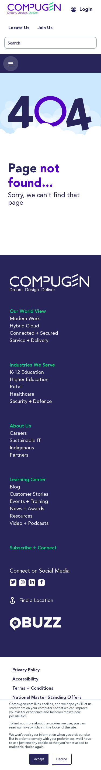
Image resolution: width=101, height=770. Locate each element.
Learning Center (28, 479)
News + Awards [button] (27, 508)
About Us (20, 426)
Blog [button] (15, 487)
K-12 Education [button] (27, 372)
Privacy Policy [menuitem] (26, 670)
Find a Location (36, 600)
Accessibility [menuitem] (25, 679)
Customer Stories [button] (29, 494)
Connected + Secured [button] (34, 333)
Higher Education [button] (29, 379)
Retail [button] (16, 386)
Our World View (28, 311)
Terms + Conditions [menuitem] (32, 688)
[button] (34, 9)
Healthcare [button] (22, 394)
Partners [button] (19, 455)
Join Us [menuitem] (45, 28)
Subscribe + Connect (33, 548)
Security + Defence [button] (31, 401)
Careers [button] (18, 433)
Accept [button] (39, 759)
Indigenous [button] (22, 447)
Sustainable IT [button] (25, 440)
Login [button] (86, 9)
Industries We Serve (32, 365)
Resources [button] (21, 516)
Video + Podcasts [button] (29, 523)
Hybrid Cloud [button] (24, 325)
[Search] (50, 43)
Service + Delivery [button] (29, 340)
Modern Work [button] (25, 318)
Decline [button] (61, 759)
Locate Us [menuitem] (18, 28)
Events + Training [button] (29, 501)
